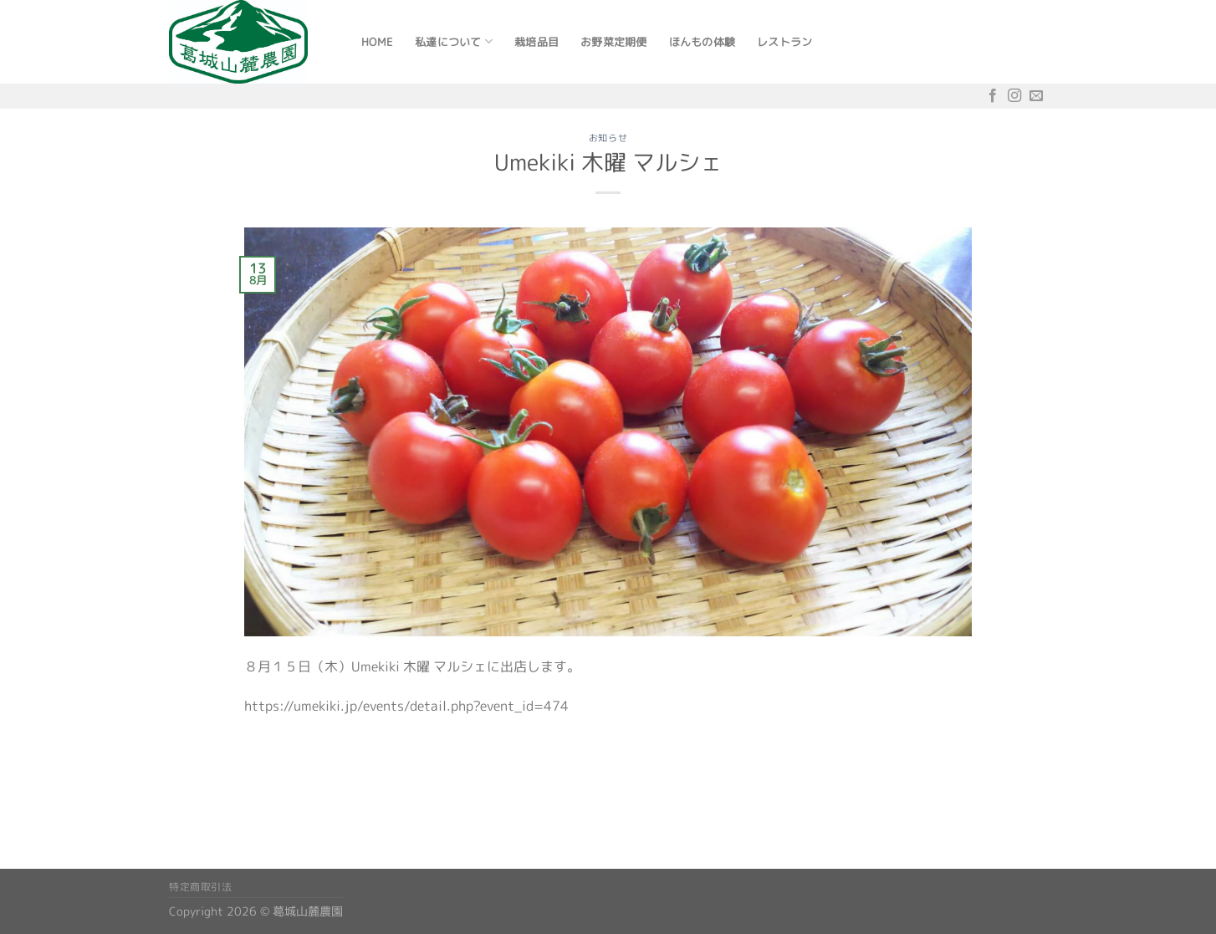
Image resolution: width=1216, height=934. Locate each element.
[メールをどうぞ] (1036, 95)
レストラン (784, 41)
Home (377, 41)
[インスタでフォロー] (1014, 95)
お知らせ (608, 138)
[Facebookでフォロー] (992, 95)
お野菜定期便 (613, 41)
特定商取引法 (200, 887)
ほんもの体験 (702, 41)
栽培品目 (536, 41)
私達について (454, 41)
